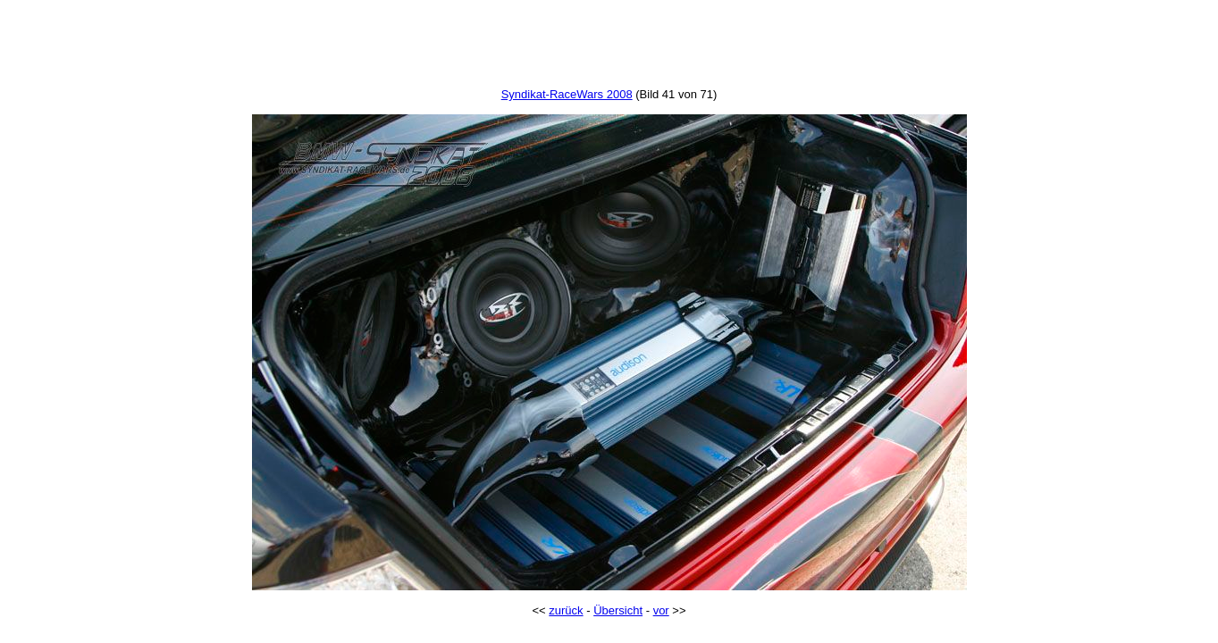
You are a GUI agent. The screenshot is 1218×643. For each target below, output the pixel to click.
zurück (566, 610)
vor (661, 610)
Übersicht (618, 610)
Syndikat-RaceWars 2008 (567, 94)
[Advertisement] (609, 47)
